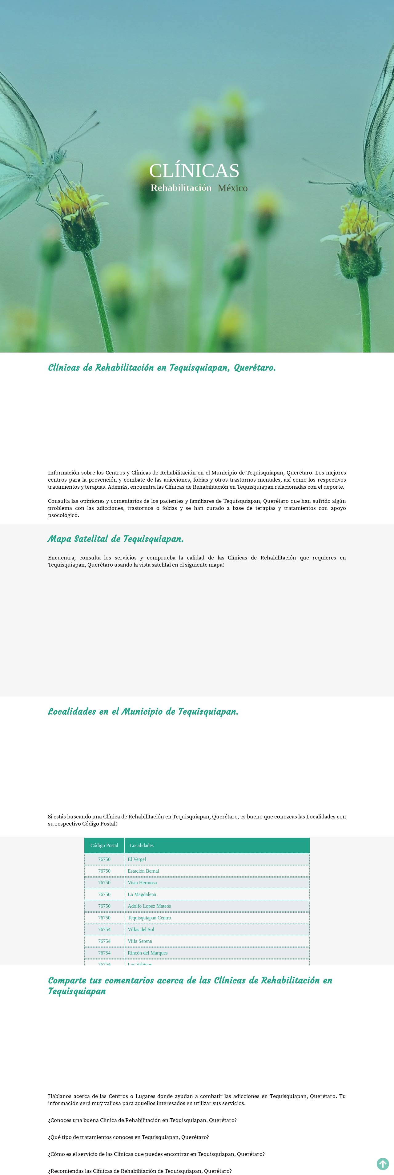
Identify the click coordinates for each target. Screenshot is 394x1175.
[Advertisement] (197, 421)
